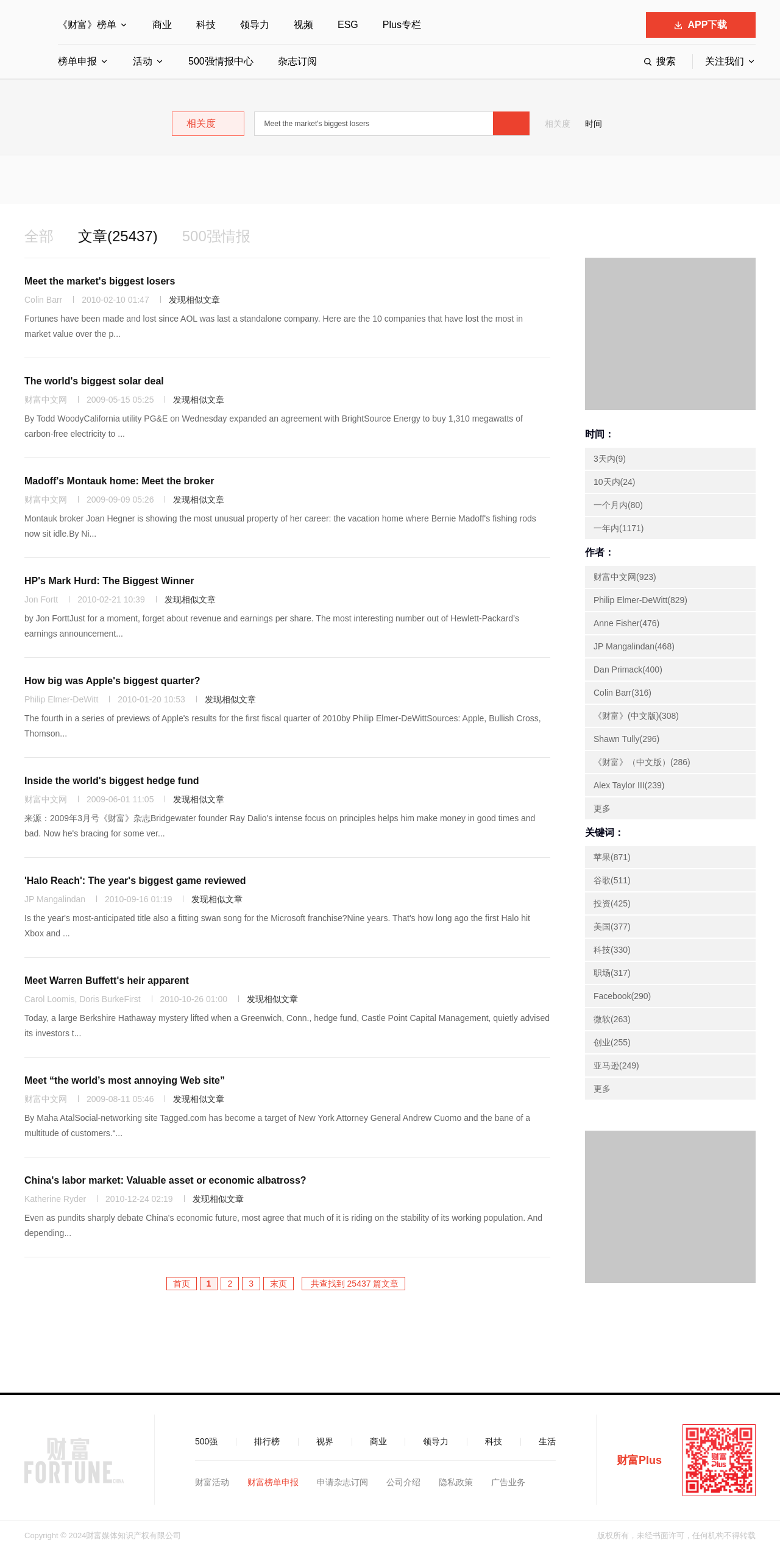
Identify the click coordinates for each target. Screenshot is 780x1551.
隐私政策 (456, 1482)
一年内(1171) (619, 528)
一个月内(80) (618, 505)
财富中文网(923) (625, 577)
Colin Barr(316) (622, 693)
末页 (278, 1283)
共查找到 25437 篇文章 (353, 1283)
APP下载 (701, 24)
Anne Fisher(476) (626, 623)
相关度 (557, 124)
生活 (547, 1441)
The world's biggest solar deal (94, 381)
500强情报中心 (221, 61)
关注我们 (724, 61)
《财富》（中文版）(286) (642, 762)
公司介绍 (403, 1482)
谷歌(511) (612, 880)
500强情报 (216, 236)
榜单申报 (77, 61)
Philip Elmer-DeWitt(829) (640, 600)
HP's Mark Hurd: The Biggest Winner (109, 581)
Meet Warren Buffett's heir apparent (106, 980)
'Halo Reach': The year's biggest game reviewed (135, 880)
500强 (206, 1441)
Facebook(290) (622, 996)
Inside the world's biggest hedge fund (111, 781)
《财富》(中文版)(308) (636, 716)
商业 (162, 24)
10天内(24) (614, 482)
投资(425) (612, 903)
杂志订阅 (297, 61)
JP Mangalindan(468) (634, 646)
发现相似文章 (194, 300)
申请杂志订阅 (342, 1482)
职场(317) (612, 973)
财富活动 (212, 1482)
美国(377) (612, 926)
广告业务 (508, 1482)
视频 (303, 24)
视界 (324, 1441)
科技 (206, 24)
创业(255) (612, 1042)
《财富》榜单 (87, 24)
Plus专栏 (402, 24)
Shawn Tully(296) (626, 739)
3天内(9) (610, 459)
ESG (348, 24)
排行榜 (267, 1441)
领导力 (254, 24)
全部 (39, 236)
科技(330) (612, 950)
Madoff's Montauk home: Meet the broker (119, 481)
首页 (181, 1283)
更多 (602, 808)
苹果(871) (612, 857)
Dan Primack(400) (628, 669)
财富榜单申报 (273, 1482)
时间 (593, 124)
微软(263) (612, 1019)
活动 (142, 61)
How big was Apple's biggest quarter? (112, 681)
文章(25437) (118, 236)
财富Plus (639, 1460)
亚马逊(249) (616, 1065)
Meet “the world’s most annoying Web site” (124, 1080)
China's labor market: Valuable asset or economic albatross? (165, 1180)
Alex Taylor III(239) (629, 785)
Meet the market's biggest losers (99, 281)
